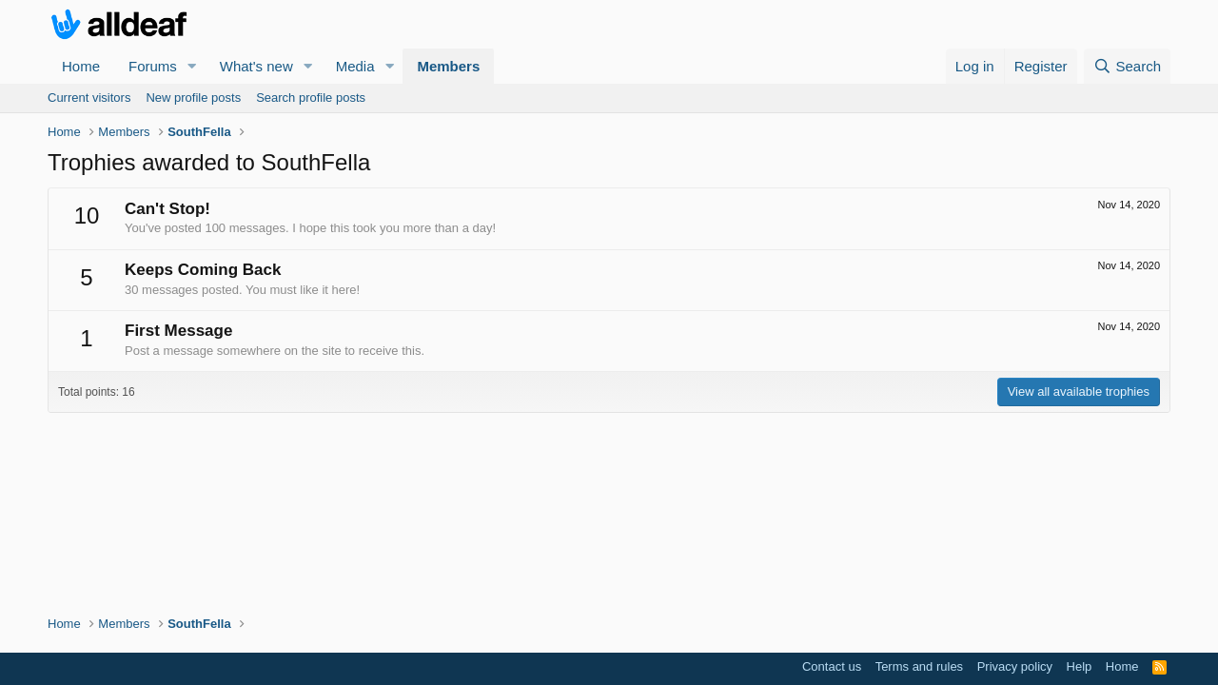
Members (448, 66)
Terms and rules (919, 666)
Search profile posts (310, 97)
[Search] (1127, 66)
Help (1079, 666)
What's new (256, 66)
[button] (192, 66)
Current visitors (89, 97)
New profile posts (193, 97)
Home (81, 66)
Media (355, 66)
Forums (152, 66)
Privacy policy (1014, 666)
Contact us (831, 666)
